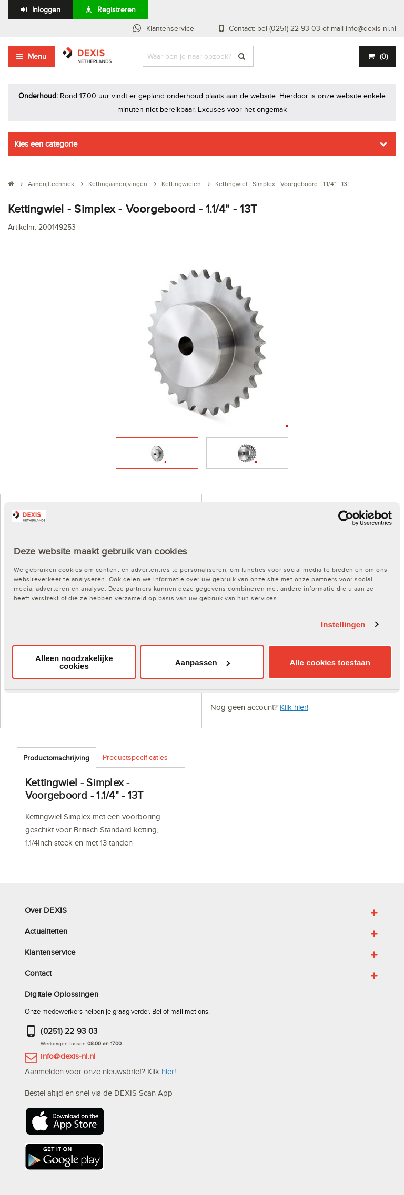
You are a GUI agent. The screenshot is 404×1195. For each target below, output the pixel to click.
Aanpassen (202, 662)
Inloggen (46, 9)
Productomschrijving (56, 758)
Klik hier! (294, 707)
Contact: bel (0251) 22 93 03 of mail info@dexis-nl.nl (312, 28)
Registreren (116, 9)
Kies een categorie (45, 143)
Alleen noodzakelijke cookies (74, 662)
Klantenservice (170, 28)
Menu (37, 56)
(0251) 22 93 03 (69, 1030)
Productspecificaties (135, 757)
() (384, 56)
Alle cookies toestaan (329, 662)
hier (167, 1071)
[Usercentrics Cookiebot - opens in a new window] (346, 518)
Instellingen (343, 624)
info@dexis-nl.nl (68, 1056)
